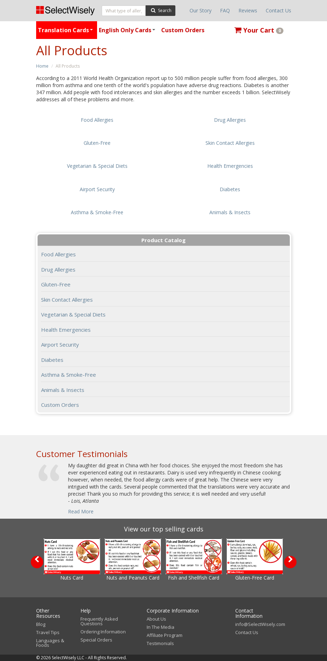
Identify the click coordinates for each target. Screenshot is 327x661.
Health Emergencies (66, 329)
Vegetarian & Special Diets (73, 314)
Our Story (201, 10)
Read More (81, 511)
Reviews (247, 10)
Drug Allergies (58, 269)
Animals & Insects (62, 389)
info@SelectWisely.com (260, 624)
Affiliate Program (164, 635)
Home (42, 66)
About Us (156, 619)
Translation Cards (66, 32)
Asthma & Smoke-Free (68, 374)
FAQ (225, 10)
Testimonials (160, 643)
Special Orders (96, 640)
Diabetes (52, 359)
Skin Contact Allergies (67, 299)
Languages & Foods (50, 642)
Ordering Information (103, 631)
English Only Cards (128, 32)
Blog (40, 624)
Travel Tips (48, 632)
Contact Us (278, 10)
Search (160, 10)
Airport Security (60, 344)
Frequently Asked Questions (99, 621)
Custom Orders (182, 30)
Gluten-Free (56, 284)
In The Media (160, 627)
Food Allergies (58, 254)
